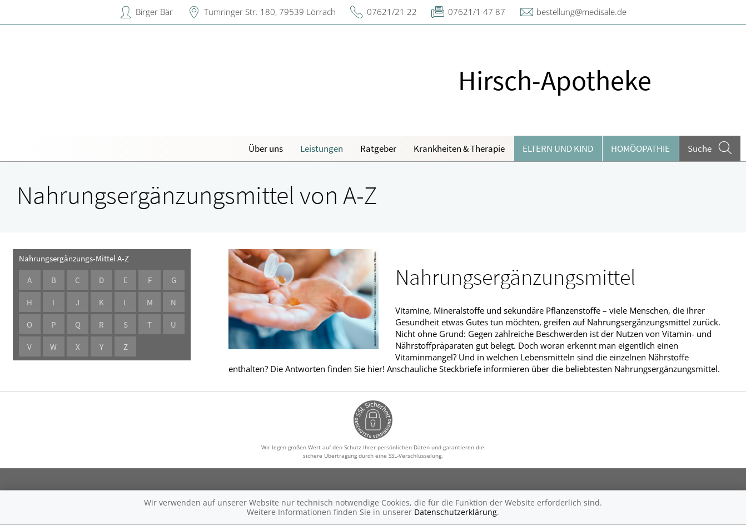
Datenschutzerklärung (455, 512)
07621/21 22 (392, 11)
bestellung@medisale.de (581, 11)
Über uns (265, 148)
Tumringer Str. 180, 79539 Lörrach (270, 11)
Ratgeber (378, 148)
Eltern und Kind (558, 148)
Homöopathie (640, 148)
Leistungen (321, 148)
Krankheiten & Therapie (459, 148)
